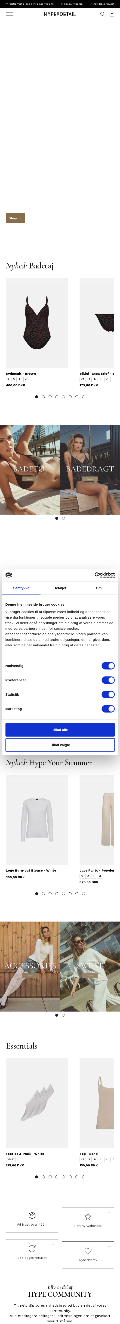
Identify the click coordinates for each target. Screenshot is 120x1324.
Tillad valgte (60, 745)
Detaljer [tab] (60, 588)
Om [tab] (99, 588)
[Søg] (14, 14)
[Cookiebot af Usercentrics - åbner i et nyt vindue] (94, 575)
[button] (36, 396)
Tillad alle (60, 730)
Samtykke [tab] (21, 588)
